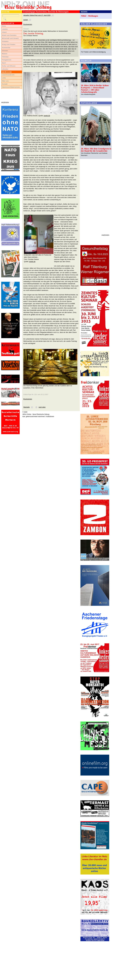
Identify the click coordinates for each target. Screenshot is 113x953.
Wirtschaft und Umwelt (10, 38)
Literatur (5, 69)
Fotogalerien (6, 60)
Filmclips (5, 56)
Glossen (5, 50)
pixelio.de (47, 116)
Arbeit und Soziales (9, 35)
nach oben (42, 407)
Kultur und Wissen (8, 66)
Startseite (26, 407)
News (4, 26)
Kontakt (5, 84)
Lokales (5, 29)
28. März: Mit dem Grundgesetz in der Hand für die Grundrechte (96, 150)
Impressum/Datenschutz (11, 87)
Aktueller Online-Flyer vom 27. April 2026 (36, 15)
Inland (4, 32)
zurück (25, 20)
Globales (5, 41)
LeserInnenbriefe (8, 75)
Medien (4, 53)
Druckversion (27, 24)
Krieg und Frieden (8, 44)
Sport (4, 63)
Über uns (5, 81)
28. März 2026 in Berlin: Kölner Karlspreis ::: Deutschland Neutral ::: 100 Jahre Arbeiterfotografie (95, 88)
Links (4, 78)
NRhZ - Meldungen (89, 16)
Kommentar (6, 47)
